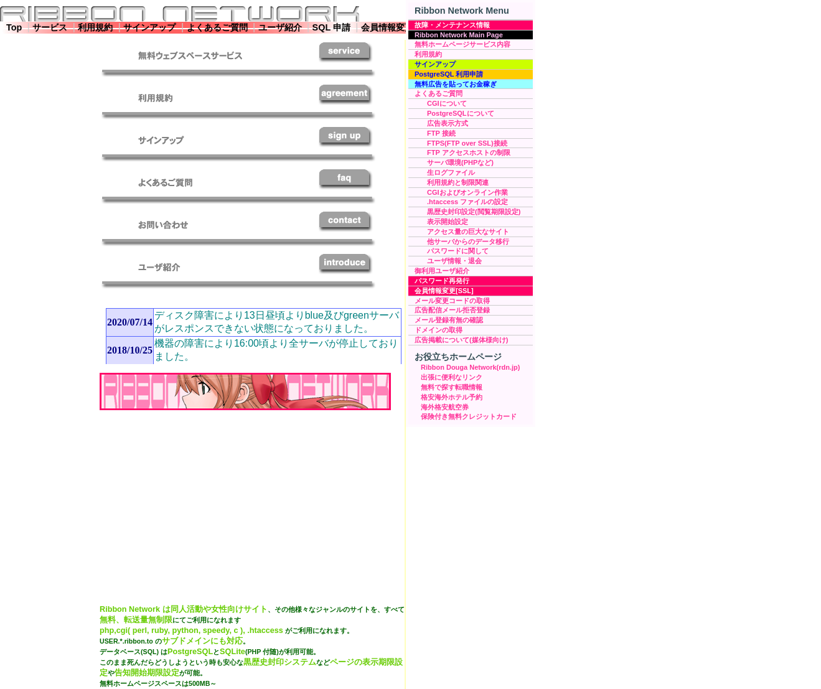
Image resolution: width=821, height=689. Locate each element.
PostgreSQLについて (460, 113)
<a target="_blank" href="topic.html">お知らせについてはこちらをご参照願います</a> (250, 333)
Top (14, 27)
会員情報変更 (387, 27)
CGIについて (447, 103)
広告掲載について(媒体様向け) (461, 340)
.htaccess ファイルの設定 (467, 201)
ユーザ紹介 (280, 27)
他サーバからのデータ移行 (468, 241)
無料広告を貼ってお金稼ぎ (456, 84)
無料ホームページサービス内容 (462, 44)
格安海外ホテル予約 (451, 397)
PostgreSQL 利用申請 (449, 74)
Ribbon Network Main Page (459, 35)
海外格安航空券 (445, 407)
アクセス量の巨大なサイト (468, 231)
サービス (49, 27)
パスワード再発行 (442, 280)
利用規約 (95, 27)
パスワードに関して (458, 251)
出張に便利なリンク (451, 377)
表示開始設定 (447, 221)
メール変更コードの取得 (452, 300)
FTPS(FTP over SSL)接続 (467, 143)
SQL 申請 (331, 27)
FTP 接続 (441, 133)
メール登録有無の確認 (449, 320)
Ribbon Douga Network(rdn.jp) (470, 367)
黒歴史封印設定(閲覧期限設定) (473, 211)
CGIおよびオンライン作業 (467, 192)
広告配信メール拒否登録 (452, 310)
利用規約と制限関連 (458, 182)
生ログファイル (451, 172)
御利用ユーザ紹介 (442, 270)
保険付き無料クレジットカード (469, 416)
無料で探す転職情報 (451, 387)
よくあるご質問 (217, 27)
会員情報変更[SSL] (444, 290)
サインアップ (149, 27)
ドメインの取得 (438, 330)
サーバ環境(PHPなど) (460, 162)
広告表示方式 (447, 123)
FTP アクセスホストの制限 (468, 152)
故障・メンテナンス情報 (452, 25)
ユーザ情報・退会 (454, 261)
